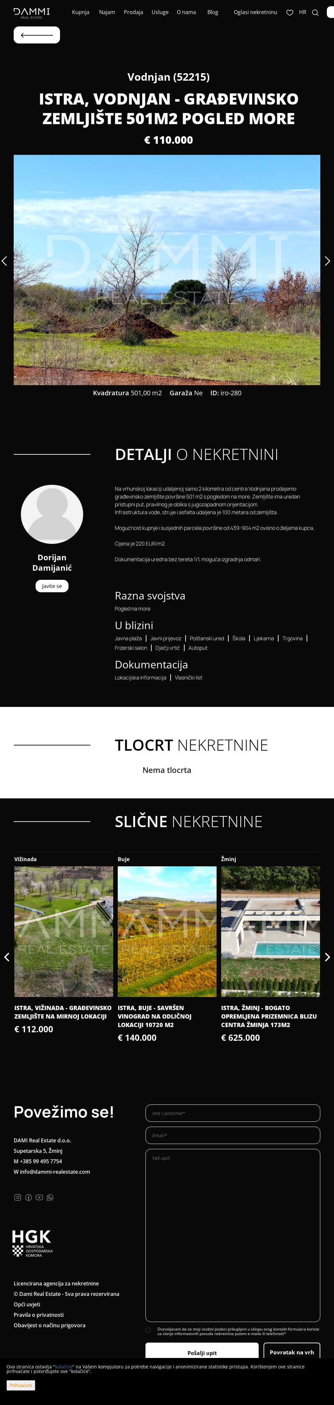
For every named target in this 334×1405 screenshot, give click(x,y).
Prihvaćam (20, 1385)
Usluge (160, 12)
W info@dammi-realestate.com (52, 1171)
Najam (107, 12)
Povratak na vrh (292, 1352)
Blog (212, 12)
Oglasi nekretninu (255, 12)
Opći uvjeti (27, 1304)
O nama (186, 12)
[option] (167, 270)
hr (302, 12)
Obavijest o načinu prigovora (49, 1325)
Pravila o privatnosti (39, 1314)
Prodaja (133, 12)
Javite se (52, 586)
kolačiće (63, 1367)
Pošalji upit (202, 1353)
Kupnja (80, 12)
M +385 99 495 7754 (38, 1161)
